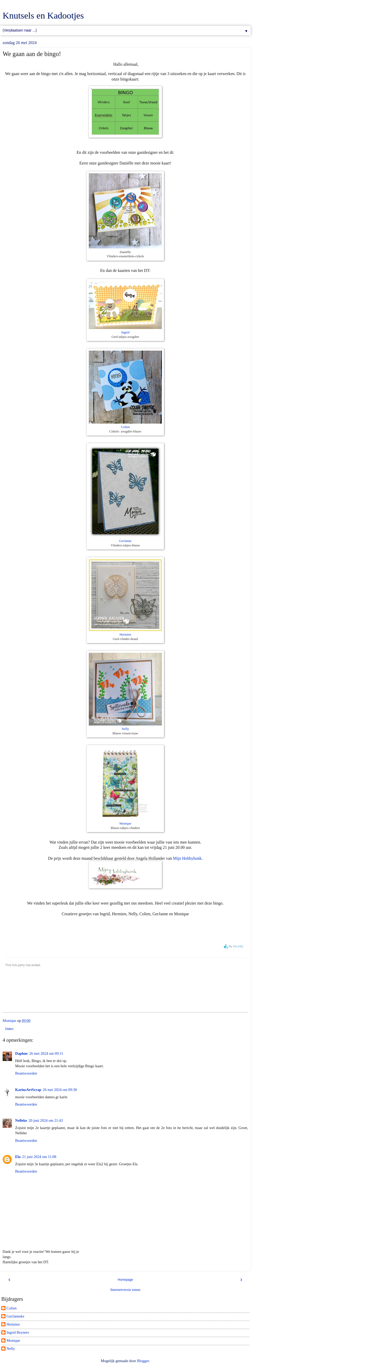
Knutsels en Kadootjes (43, 15)
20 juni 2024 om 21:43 (46, 1120)
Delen (9, 1029)
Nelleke (21, 1120)
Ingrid (125, 332)
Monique (125, 823)
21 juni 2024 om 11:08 (39, 1157)
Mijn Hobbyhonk (187, 858)
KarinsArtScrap (28, 1090)
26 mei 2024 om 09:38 (60, 1090)
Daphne (21, 1053)
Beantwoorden (26, 1073)
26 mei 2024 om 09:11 (46, 1053)
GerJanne (125, 541)
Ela (18, 1157)
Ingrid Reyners (18, 1332)
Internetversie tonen (125, 1290)
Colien (125, 427)
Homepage (125, 1280)
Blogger (143, 1361)
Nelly (125, 729)
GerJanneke (15, 1316)
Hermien (125, 634)
